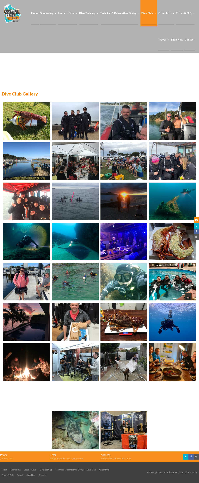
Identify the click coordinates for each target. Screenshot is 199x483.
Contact (42, 475)
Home (4, 470)
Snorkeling (15, 470)
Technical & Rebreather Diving (69, 470)
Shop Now (30, 475)
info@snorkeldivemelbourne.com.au (66, 458)
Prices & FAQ (8, 475)
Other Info (104, 470)
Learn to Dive (30, 470)
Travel (20, 475)
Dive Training (46, 470)
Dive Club (91, 470)
